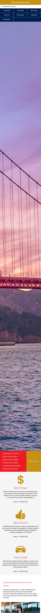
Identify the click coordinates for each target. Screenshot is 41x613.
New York (6, 15)
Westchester (6, 19)
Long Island (20, 10)
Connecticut (6, 10)
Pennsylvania (20, 15)
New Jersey (34, 10)
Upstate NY (34, 15)
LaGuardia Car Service (9, 6)
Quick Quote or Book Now (20, 2)
